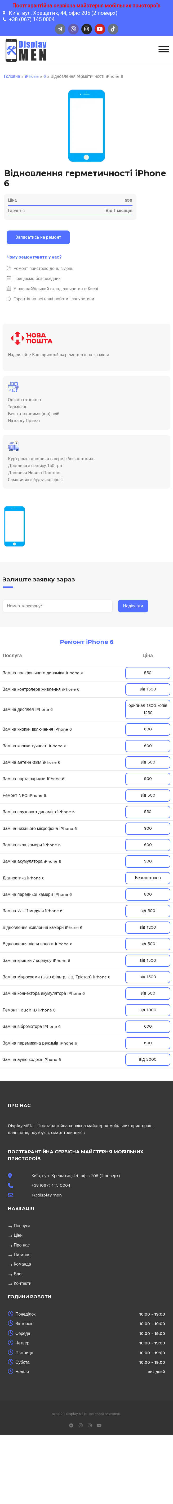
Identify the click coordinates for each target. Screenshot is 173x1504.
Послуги (22, 1225)
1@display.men (47, 1195)
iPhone (32, 76)
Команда (22, 1264)
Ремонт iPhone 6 (86, 641)
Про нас (22, 1245)
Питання (22, 1254)
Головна (12, 76)
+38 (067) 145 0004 (51, 1185)
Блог (18, 1273)
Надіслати (133, 605)
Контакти (23, 1283)
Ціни (18, 1235)
